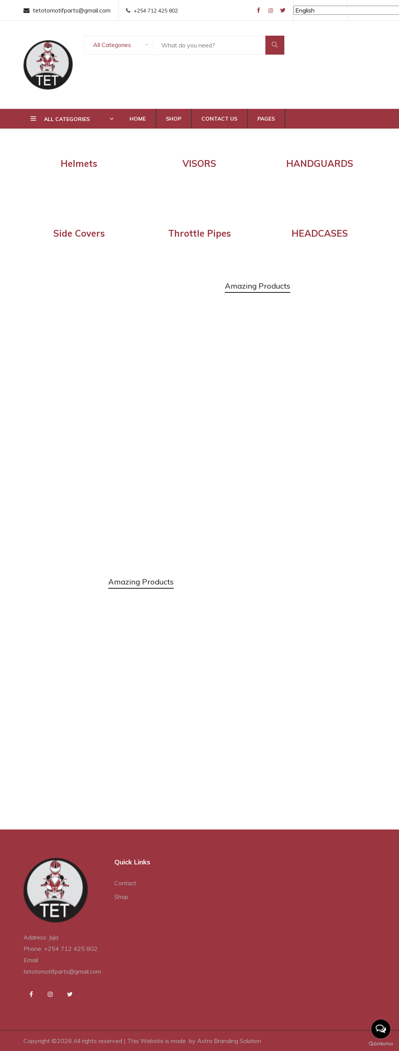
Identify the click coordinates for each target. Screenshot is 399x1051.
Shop (173, 118)
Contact (125, 883)
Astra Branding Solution (229, 1041)
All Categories (112, 45)
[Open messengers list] (380, 1029)
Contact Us (219, 118)
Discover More (68, 431)
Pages (266, 118)
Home (137, 118)
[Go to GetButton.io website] (381, 1043)
